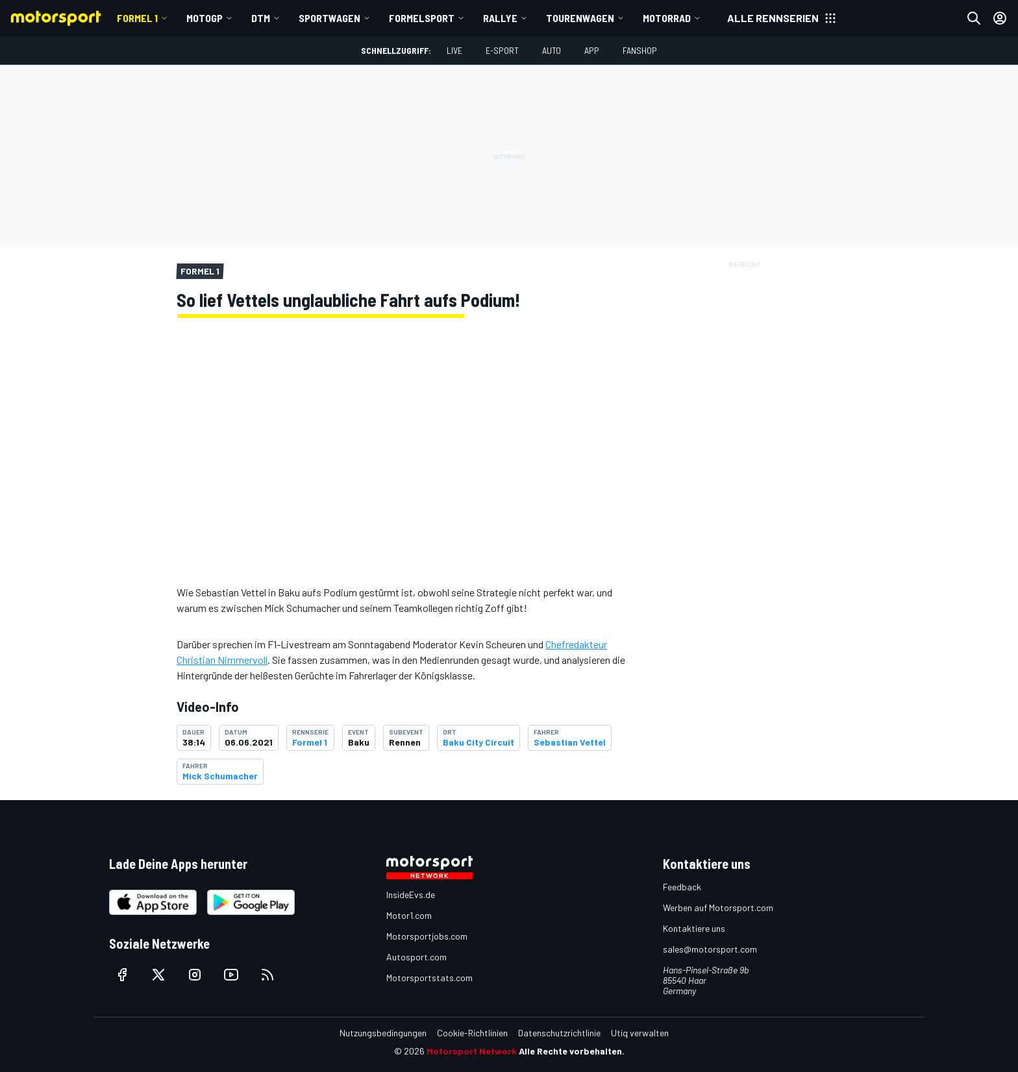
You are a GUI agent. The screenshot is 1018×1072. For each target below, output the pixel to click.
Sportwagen (329, 18)
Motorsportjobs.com (426, 936)
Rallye (500, 18)
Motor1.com (409, 915)
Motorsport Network (472, 1050)
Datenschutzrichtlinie (559, 1032)
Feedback (682, 886)
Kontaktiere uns (694, 928)
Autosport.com (416, 956)
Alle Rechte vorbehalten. (572, 1050)
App (591, 50)
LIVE (454, 50)
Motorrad (667, 18)
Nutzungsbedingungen (383, 1032)
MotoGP (204, 18)
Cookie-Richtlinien (472, 1032)
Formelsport (421, 18)
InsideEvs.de (410, 894)
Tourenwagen (580, 18)
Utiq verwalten (640, 1032)
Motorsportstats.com (429, 977)
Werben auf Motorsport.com (718, 907)
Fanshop (640, 50)
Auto (551, 50)
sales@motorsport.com (710, 949)
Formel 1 (137, 18)
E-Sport (502, 50)
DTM (260, 18)
